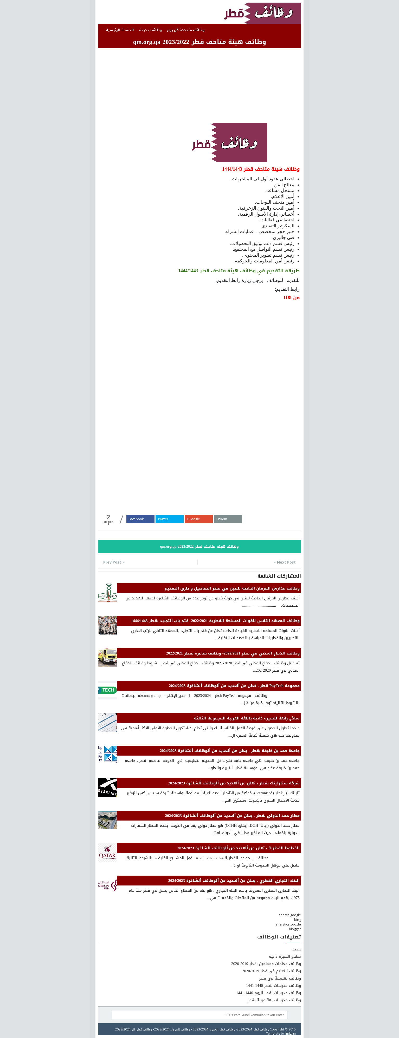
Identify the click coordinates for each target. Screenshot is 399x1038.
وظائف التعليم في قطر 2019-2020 (271, 971)
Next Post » (285, 562)
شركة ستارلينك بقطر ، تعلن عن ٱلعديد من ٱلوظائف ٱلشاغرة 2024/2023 (234, 783)
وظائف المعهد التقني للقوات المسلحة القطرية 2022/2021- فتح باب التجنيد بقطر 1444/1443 (215, 620)
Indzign (290, 1033)
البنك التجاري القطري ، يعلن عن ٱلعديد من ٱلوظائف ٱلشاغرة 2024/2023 (234, 880)
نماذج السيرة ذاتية (285, 956)
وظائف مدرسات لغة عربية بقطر (274, 1000)
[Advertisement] (199, 86)
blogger (295, 929)
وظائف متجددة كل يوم (185, 30)
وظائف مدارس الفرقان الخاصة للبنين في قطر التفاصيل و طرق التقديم (232, 588)
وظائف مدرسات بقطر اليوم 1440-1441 (268, 992)
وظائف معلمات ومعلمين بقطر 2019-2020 (266, 963)
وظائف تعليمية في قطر (280, 978)
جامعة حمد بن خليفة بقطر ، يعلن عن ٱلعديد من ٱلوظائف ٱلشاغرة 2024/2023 (230, 750)
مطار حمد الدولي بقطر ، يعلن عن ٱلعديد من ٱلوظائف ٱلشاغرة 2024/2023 (232, 815)
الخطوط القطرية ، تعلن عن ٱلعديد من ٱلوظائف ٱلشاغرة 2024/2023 (238, 848)
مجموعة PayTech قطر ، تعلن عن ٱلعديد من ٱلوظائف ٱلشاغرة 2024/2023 (234, 685)
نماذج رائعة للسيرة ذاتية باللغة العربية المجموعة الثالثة (247, 718)
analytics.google (288, 924)
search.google (290, 915)
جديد (296, 949)
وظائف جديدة (150, 30)
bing (297, 919)
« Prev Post (114, 562)
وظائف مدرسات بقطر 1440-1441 (273, 985)
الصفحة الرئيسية (120, 30)
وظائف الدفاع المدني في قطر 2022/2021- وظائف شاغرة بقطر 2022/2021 (233, 653)
